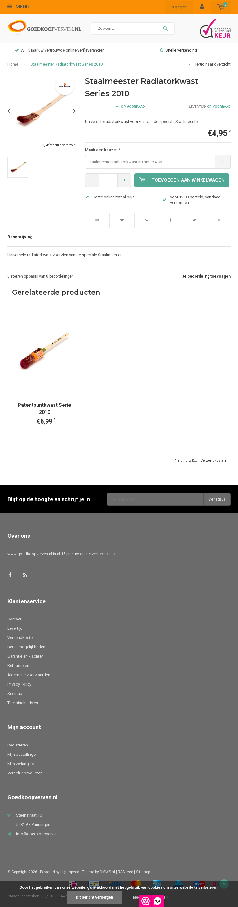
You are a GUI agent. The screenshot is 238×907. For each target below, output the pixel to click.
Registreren (17, 745)
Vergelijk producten (24, 773)
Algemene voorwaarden (28, 675)
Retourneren (18, 665)
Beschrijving (20, 236)
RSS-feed (125, 872)
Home (12, 64)
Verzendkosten (213, 461)
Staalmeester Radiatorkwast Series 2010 (66, 64)
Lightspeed (69, 872)
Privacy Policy (19, 684)
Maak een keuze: (102, 149)
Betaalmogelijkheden (26, 647)
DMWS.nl (107, 872)
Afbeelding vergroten (61, 145)
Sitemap (14, 693)
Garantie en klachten (25, 656)
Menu (18, 7)
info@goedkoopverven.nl (39, 834)
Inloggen (179, 7)
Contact (14, 619)
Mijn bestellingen (22, 754)
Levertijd (15, 628)
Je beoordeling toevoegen (206, 276)
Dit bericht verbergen (94, 897)
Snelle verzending (178, 50)
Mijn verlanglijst (21, 763)
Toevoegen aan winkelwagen (182, 180)
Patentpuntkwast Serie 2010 (44, 408)
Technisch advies (22, 703)
